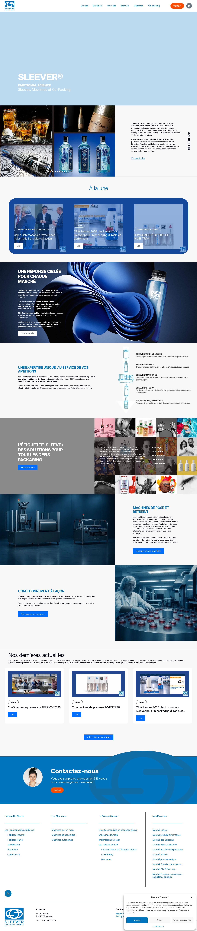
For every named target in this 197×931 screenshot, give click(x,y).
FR (189, 5)
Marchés (111, 6)
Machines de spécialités (63, 834)
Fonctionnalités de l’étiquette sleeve (118, 849)
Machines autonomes (62, 839)
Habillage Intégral (15, 834)
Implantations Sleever (109, 839)
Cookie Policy (158, 926)
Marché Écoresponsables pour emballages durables (167, 875)
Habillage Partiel (15, 839)
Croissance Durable (108, 834)
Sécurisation (13, 844)
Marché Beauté (160, 854)
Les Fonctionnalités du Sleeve (19, 830)
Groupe (84, 6)
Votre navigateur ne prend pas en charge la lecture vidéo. (98, 58)
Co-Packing (107, 854)
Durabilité (97, 6)
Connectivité (13, 854)
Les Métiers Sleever (108, 844)
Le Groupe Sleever (108, 816)
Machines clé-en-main (63, 830)
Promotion (12, 849)
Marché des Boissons (163, 839)
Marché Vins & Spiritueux (164, 844)
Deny (159, 920)
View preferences (182, 920)
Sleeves (125, 6)
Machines (138, 6)
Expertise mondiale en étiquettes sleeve (118, 830)
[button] (191, 897)
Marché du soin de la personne (167, 849)
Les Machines (59, 816)
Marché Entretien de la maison (167, 864)
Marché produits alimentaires (166, 834)
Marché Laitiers (159, 830)
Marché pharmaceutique (164, 859)
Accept (137, 920)
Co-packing (154, 6)
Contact (177, 6)
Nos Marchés (159, 816)
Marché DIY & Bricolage (164, 869)
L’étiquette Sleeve (14, 816)
